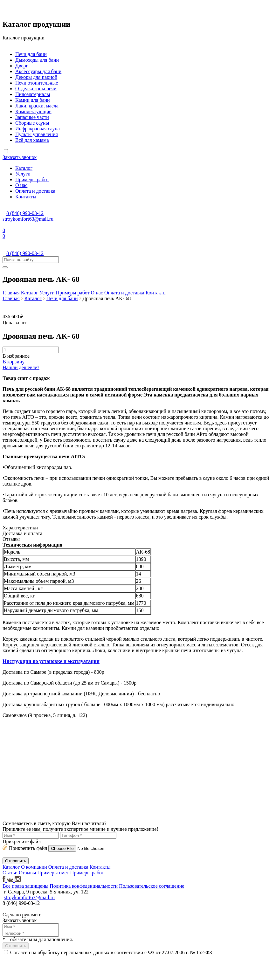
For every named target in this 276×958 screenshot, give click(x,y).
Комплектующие (33, 111)
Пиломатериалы (32, 94)
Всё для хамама (32, 140)
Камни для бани (32, 100)
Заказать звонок (20, 157)
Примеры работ (32, 179)
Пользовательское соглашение (151, 886)
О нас (21, 185)
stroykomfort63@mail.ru (28, 219)
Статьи (10, 872)
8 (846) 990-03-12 (25, 213)
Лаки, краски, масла (37, 105)
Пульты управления (36, 134)
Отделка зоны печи (36, 88)
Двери (22, 65)
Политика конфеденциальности (84, 886)
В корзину (13, 361)
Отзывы (27, 872)
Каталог (23, 168)
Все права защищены (25, 886)
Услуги (23, 173)
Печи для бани (31, 54)
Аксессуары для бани (38, 71)
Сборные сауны (32, 123)
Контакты (25, 196)
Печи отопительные (36, 83)
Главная (11, 292)
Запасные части (32, 117)
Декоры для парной (36, 77)
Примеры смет (53, 872)
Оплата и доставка (35, 191)
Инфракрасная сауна (37, 128)
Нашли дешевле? (21, 367)
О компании (34, 867)
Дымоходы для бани (37, 60)
